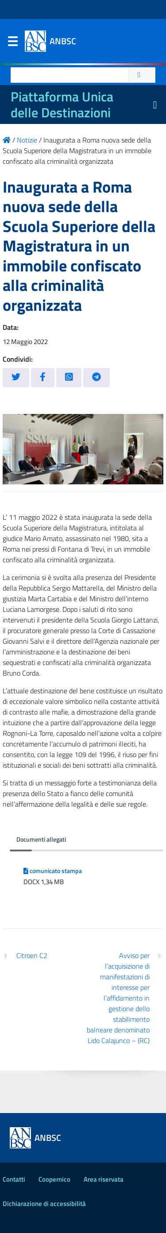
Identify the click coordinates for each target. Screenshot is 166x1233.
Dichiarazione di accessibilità (44, 1203)
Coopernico (54, 1179)
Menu (12, 43)
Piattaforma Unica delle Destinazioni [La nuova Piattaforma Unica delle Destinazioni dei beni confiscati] (62, 104)
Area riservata (104, 1179)
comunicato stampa (52, 871)
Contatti (14, 1179)
